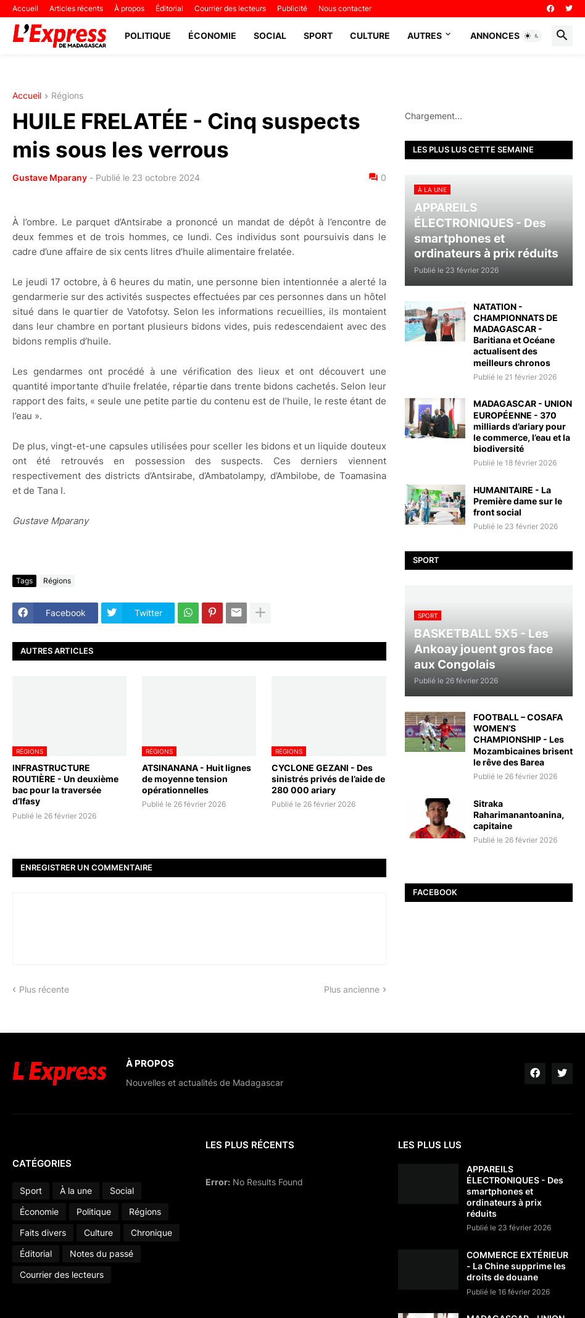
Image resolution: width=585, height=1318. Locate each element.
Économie (212, 35)
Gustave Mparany (49, 177)
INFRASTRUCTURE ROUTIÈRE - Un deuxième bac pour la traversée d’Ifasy (65, 784)
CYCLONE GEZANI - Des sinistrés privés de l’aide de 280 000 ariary (328, 778)
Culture (370, 35)
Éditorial (169, 8)
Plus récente (44, 989)
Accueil (25, 8)
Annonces (495, 35)
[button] (531, 36)
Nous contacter (344, 8)
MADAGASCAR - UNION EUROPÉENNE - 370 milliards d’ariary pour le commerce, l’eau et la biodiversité (522, 426)
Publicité (292, 8)
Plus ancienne (352, 989)
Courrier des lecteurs (230, 8)
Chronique (151, 1232)
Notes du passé (101, 1253)
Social (270, 35)
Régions (67, 96)
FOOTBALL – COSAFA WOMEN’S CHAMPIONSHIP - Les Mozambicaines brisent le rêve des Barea (523, 739)
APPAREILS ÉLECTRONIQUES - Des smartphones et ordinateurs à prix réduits (515, 1191)
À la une (76, 1190)
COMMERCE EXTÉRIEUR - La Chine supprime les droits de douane (517, 1265)
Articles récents (76, 8)
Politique (148, 35)
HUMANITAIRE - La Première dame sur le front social (517, 501)
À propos (129, 8)
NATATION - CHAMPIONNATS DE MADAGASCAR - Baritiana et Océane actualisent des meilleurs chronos (515, 334)
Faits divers (43, 1232)
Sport (318, 35)
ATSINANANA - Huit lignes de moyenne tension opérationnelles (196, 778)
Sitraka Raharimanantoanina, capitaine (518, 814)
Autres (424, 35)
